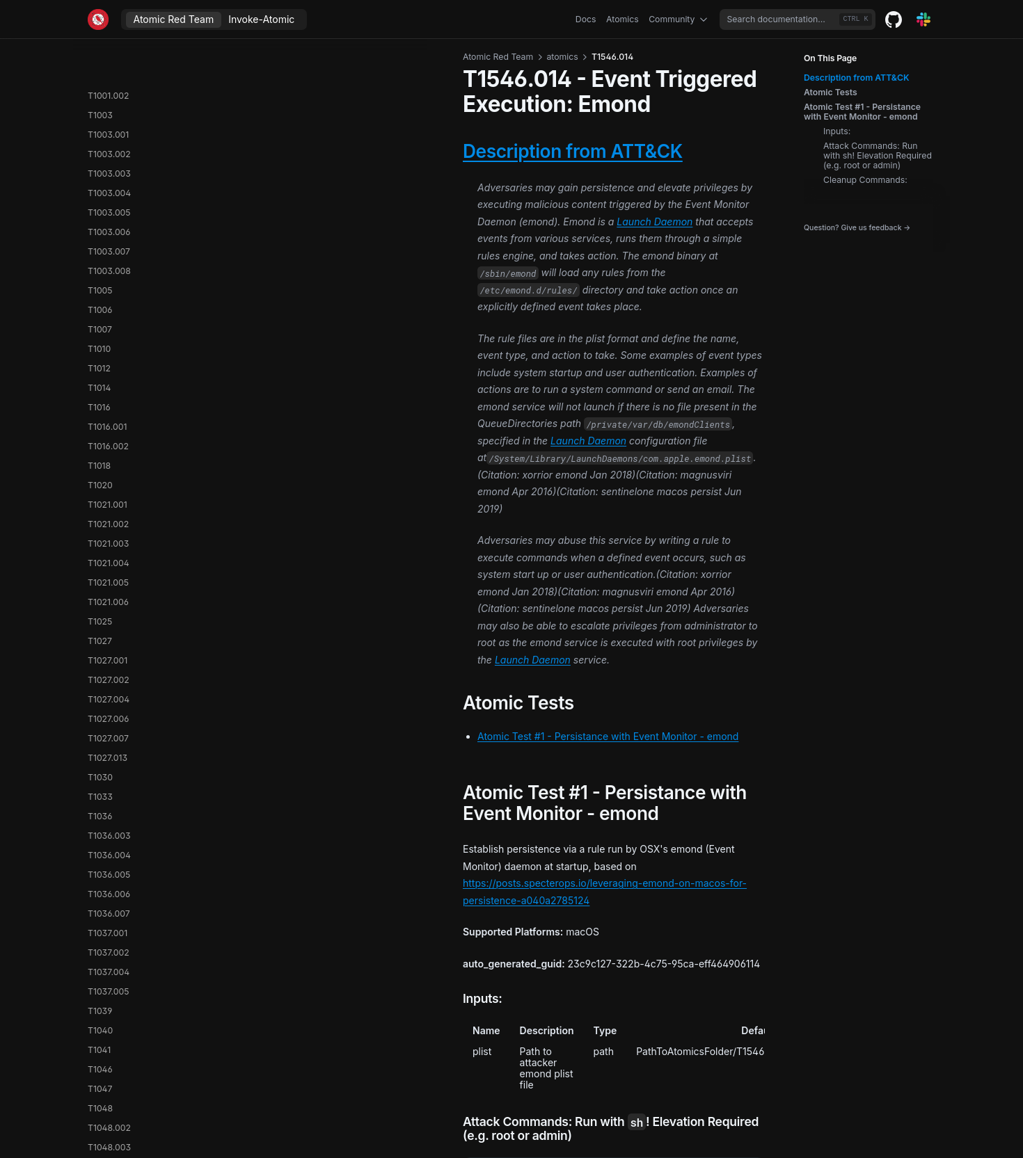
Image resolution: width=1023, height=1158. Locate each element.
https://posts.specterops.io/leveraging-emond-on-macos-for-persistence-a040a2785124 (463, 632)
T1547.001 (107, 326)
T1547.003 (108, 365)
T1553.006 (109, 929)
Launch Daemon (517, 179)
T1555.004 (109, 1007)
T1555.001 (108, 968)
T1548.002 (109, 598)
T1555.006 (108, 1027)
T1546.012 (108, 209)
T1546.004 (109, 72)
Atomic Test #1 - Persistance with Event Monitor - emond (862, 112)
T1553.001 (108, 851)
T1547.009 (108, 481)
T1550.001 (108, 637)
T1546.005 (109, 92)
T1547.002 (108, 345)
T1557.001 (107, 1085)
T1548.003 (109, 618)
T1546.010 (108, 170)
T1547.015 (107, 559)
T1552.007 (108, 832)
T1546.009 (109, 150)
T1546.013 (108, 228)
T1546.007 (109, 111)
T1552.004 (109, 774)
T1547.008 (108, 462)
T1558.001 (108, 1105)
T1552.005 (109, 793)
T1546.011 (107, 189)
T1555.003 (109, 988)
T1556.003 (109, 1066)
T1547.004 (108, 384)
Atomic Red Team (174, 19)
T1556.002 (109, 1046)
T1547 (100, 306)
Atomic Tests (830, 92)
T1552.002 (109, 735)
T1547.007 (108, 442)
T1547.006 (108, 423)
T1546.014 (109, 248)
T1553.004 (109, 890)
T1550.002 (109, 657)
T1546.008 (109, 131)
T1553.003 (109, 871)
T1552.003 (109, 754)
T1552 (100, 696)
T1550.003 (109, 676)
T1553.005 (109, 910)
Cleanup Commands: (865, 180)
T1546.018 (108, 287)
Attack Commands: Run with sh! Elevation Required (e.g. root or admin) (877, 155)
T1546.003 (109, 53)
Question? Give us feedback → (857, 228)
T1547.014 (107, 540)
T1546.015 (108, 267)
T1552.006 (109, 812)
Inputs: (836, 131)
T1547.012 (107, 520)
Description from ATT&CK (857, 78)
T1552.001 (108, 715)
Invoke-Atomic (261, 19)
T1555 (100, 949)
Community (679, 19)
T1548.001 (108, 579)
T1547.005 (108, 404)
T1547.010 (107, 501)
